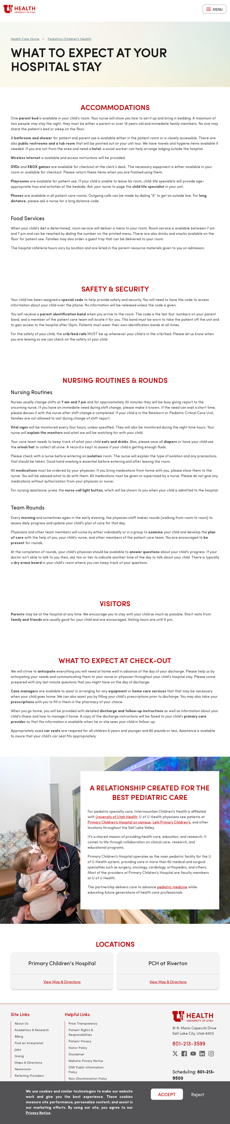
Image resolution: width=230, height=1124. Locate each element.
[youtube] (193, 1053)
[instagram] (211, 1053)
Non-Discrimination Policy (88, 1078)
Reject (197, 1094)
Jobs (18, 1049)
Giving (19, 1056)
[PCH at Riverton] (168, 970)
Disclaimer (76, 1054)
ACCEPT (167, 1094)
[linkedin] (202, 1053)
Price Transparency (83, 1023)
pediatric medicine (172, 886)
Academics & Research (32, 1030)
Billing (19, 1036)
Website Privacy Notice (86, 1061)
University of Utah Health (116, 816)
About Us (21, 1023)
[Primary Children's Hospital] (62, 970)
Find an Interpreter (29, 1043)
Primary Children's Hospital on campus (119, 822)
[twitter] (175, 1053)
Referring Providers (29, 1075)
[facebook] (184, 1053)
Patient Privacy (80, 1041)
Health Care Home (25, 39)
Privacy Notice (38, 1112)
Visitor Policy (78, 1047)
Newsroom (23, 1069)
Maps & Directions (28, 1062)
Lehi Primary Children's (171, 822)
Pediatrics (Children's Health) (69, 39)
